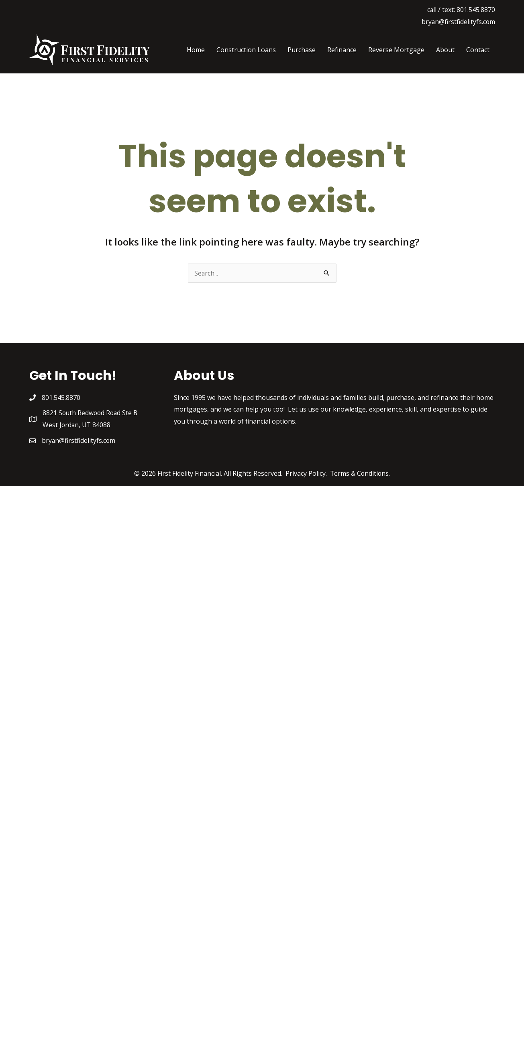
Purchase (301, 49)
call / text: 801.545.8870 (461, 9)
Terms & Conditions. (360, 473)
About (445, 49)
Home (196, 49)
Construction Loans (246, 49)
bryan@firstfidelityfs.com (458, 21)
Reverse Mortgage (396, 49)
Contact (477, 49)
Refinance (342, 49)
